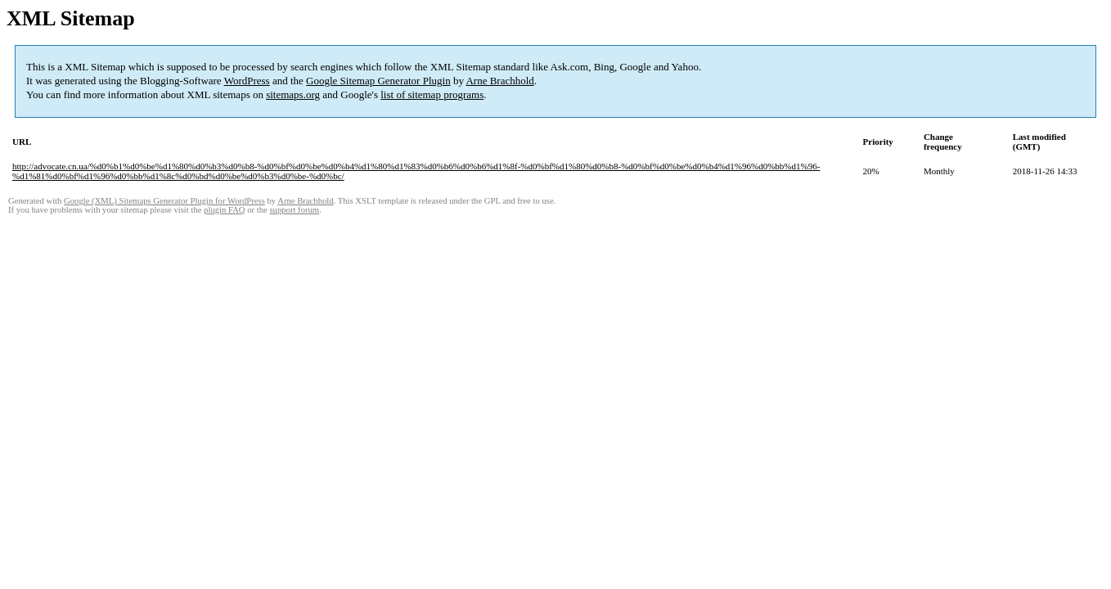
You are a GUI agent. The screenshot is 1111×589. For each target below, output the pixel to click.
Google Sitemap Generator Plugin (378, 80)
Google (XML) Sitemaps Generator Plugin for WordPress (164, 200)
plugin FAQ (224, 209)
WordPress (247, 80)
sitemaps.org (293, 94)
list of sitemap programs (432, 94)
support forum (294, 209)
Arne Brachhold (499, 80)
